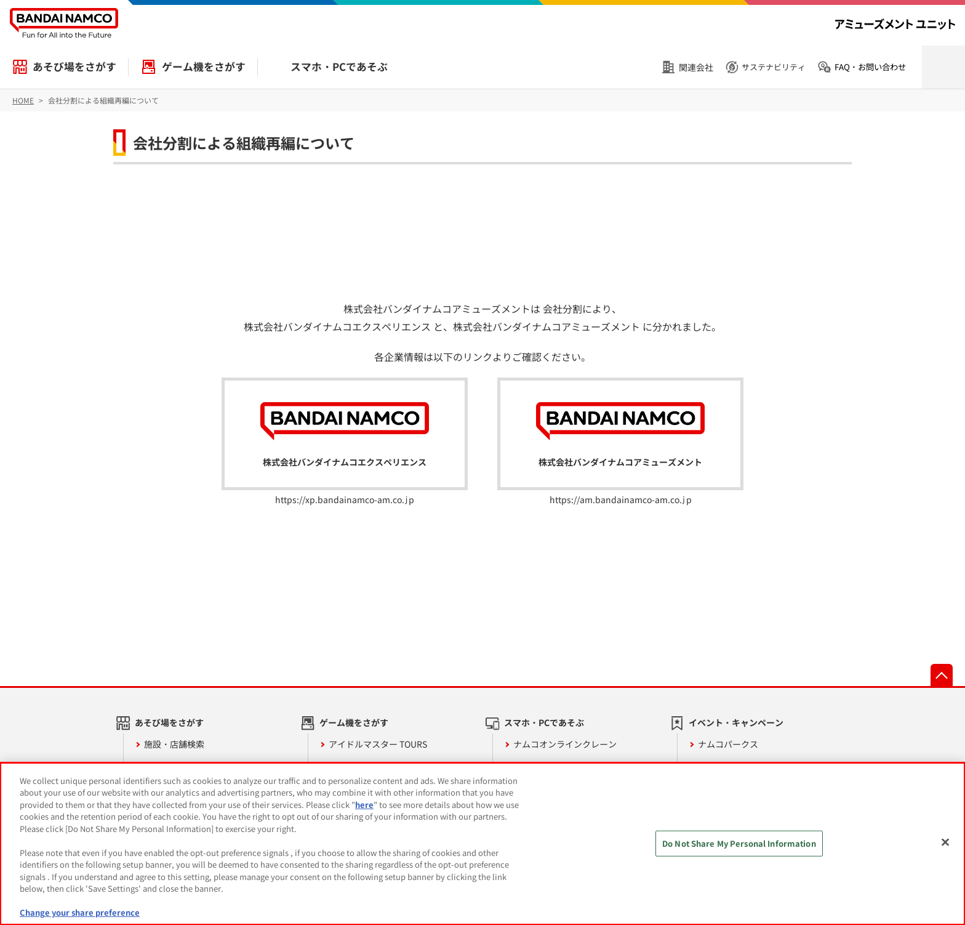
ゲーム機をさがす (204, 66)
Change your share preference (80, 912)
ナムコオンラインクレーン (565, 744)
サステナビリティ (774, 67)
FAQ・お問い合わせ (870, 67)
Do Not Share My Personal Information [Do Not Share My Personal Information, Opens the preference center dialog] (739, 843)
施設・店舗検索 (174, 744)
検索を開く (943, 67)
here (364, 804)
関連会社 (696, 67)
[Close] (945, 841)
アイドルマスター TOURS (378, 744)
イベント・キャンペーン (736, 722)
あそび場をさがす (74, 66)
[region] (482, 843)
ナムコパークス (728, 744)
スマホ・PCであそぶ (339, 66)
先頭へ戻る (942, 675)
